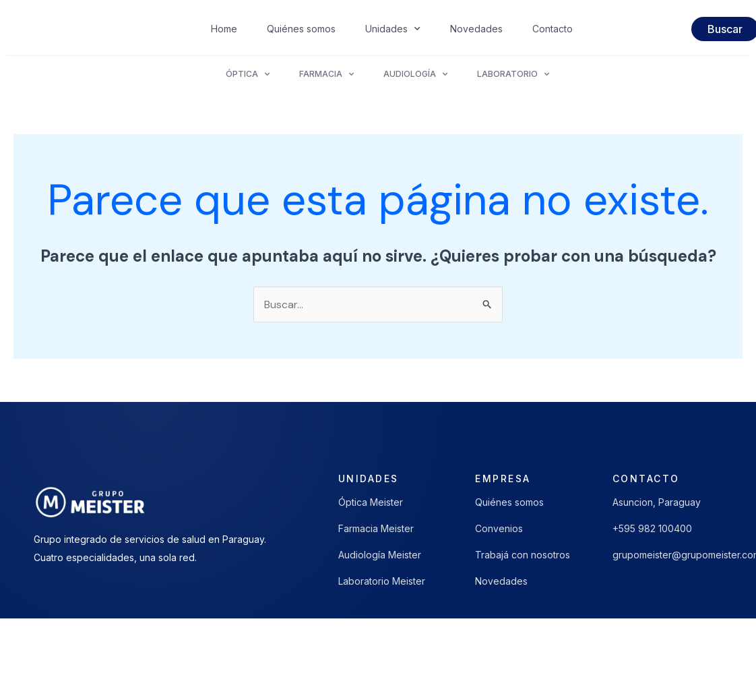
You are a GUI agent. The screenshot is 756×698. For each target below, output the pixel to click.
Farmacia (326, 74)
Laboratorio (513, 74)
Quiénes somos (301, 28)
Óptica (248, 74)
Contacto (552, 28)
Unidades (392, 29)
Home (224, 28)
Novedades (476, 28)
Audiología (415, 74)
